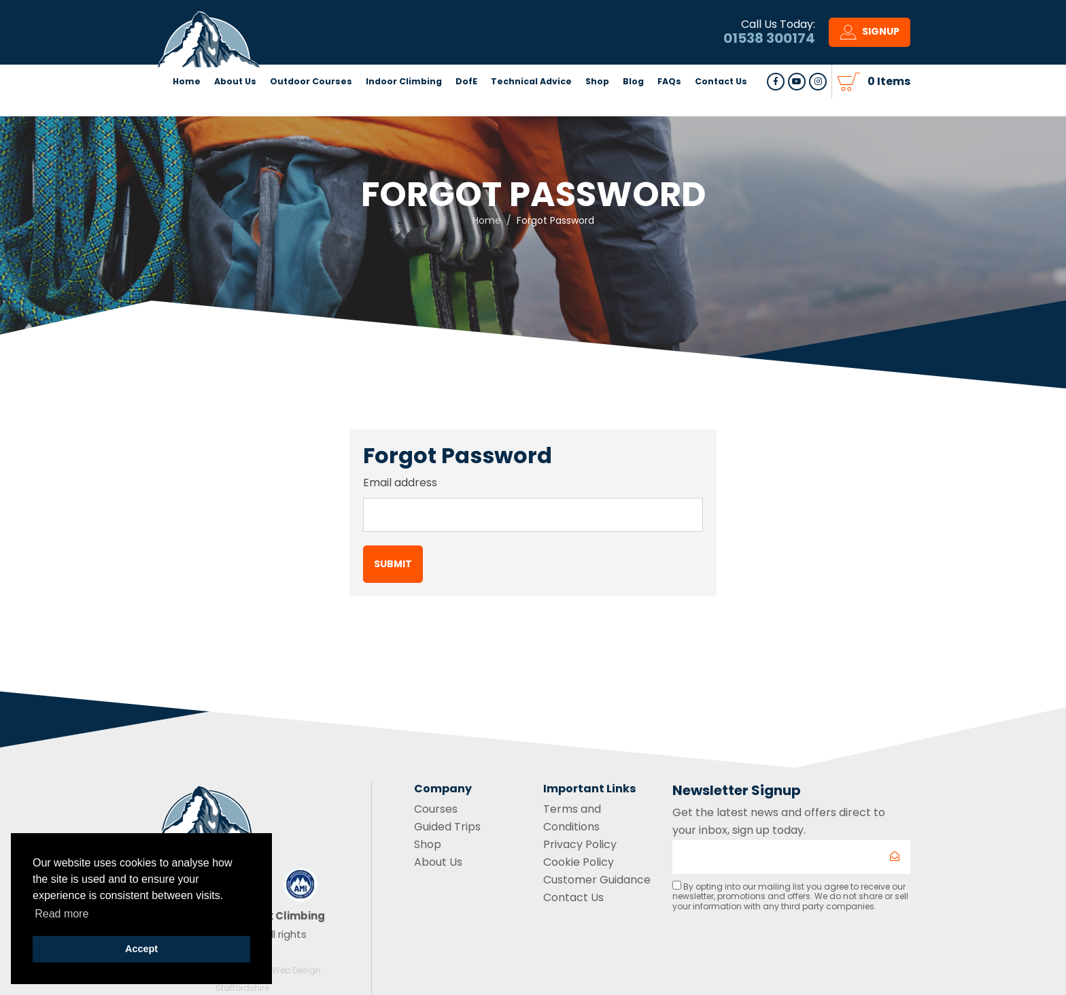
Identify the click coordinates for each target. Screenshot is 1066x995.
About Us (235, 105)
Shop (597, 105)
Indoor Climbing (404, 105)
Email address (400, 482)
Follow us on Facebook (775, 105)
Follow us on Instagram (818, 105)
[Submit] (894, 857)
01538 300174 (769, 50)
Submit (393, 564)
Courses (436, 809)
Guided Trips (447, 826)
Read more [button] (61, 914)
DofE (466, 105)
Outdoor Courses (311, 105)
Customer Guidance (597, 880)
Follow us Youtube (797, 105)
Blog (633, 105)
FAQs (669, 105)
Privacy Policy (580, 844)
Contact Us (721, 105)
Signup (869, 44)
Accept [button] (141, 948)
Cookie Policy (578, 862)
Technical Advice (531, 105)
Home (187, 105)
